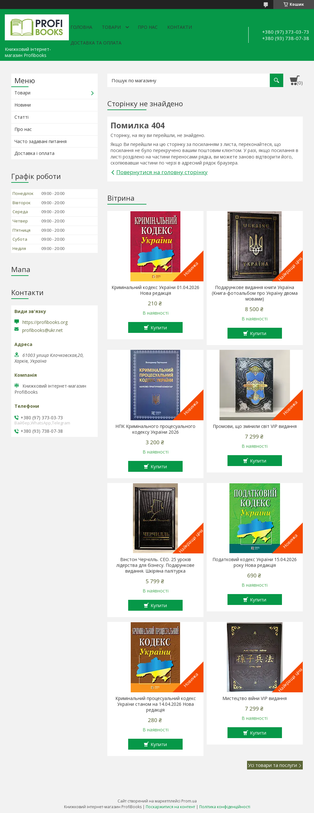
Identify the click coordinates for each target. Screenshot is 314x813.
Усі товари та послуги (272, 765)
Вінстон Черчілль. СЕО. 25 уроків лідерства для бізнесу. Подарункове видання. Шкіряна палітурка (155, 565)
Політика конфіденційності (224, 806)
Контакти (179, 27)
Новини (22, 105)
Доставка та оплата (95, 43)
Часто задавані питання (40, 141)
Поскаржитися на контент (170, 806)
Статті (21, 117)
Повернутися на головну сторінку (162, 172)
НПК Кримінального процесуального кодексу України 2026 (155, 429)
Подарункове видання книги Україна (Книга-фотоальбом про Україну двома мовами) (255, 293)
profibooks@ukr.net (42, 330)
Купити (159, 327)
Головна (81, 27)
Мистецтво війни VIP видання (254, 698)
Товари (111, 27)
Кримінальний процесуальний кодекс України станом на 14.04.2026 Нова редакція (155, 704)
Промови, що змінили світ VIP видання (255, 426)
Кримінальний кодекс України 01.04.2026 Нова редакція (155, 290)
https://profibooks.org (45, 322)
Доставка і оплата (34, 153)
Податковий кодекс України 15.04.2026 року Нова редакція (254, 562)
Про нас (148, 27)
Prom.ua (189, 801)
